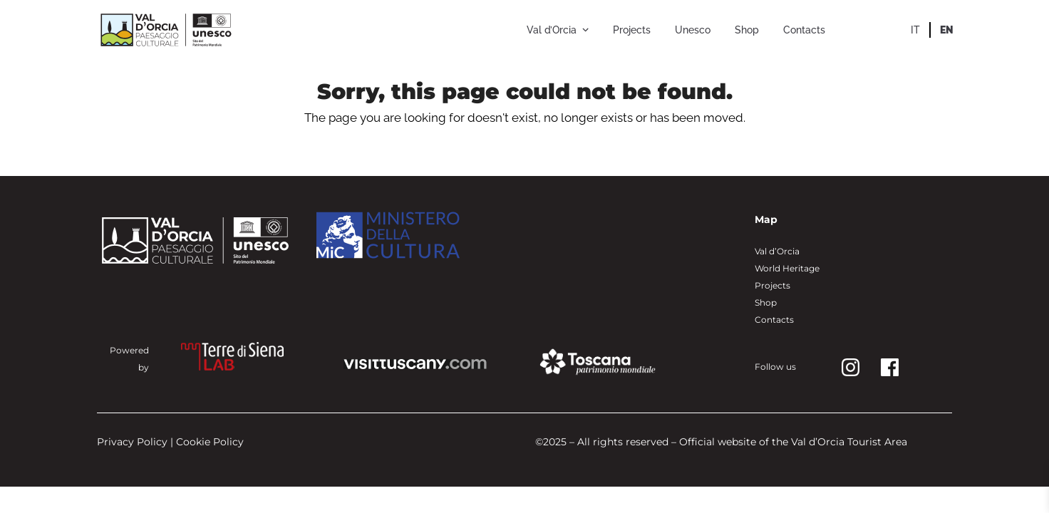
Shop (766, 302)
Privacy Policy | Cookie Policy (170, 441)
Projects (772, 285)
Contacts (774, 319)
